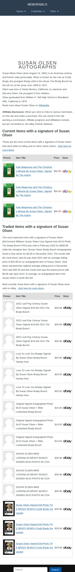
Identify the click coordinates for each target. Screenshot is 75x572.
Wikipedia (44, 105)
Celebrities (36, 11)
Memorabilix (37, 4)
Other (53, 11)
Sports (19, 11)
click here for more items (31, 288)
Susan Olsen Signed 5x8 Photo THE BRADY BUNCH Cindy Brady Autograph (34, 509)
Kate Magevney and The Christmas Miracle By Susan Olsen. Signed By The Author (34, 171)
